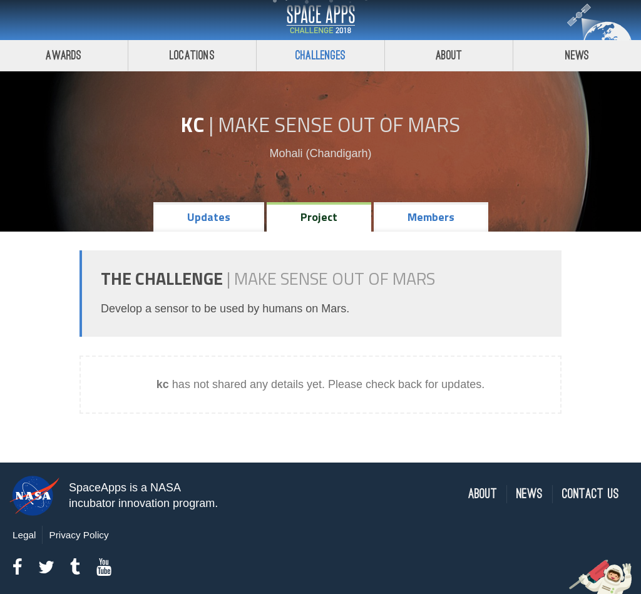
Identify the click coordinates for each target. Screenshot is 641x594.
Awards (63, 55)
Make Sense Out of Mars (339, 124)
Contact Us (590, 494)
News (577, 55)
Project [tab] (318, 216)
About (449, 55)
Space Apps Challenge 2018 (320, 20)
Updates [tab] (208, 216)
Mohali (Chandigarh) (320, 153)
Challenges (320, 55)
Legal (24, 535)
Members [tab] (431, 216)
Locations (192, 55)
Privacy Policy (78, 535)
